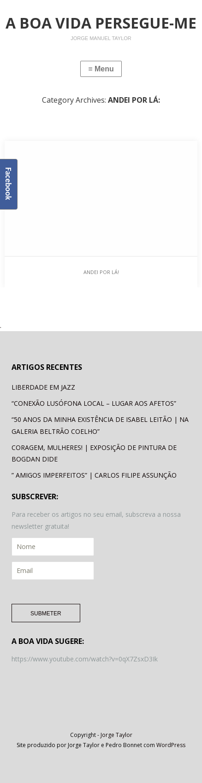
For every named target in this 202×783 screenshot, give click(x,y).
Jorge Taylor (116, 735)
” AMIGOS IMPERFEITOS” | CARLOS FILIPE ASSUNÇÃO (94, 475)
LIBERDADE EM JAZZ (43, 387)
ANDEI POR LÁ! (101, 272)
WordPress (170, 745)
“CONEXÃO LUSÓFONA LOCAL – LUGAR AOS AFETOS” (94, 403)
